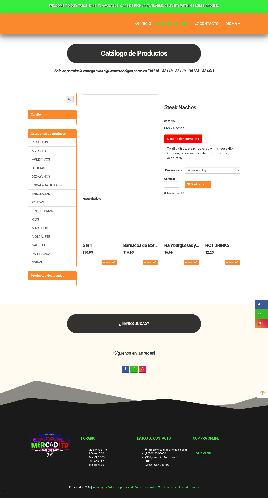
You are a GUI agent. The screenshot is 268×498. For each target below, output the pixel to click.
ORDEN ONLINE (173, 23)
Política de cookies (145, 487)
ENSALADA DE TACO (47, 185)
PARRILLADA (41, 254)
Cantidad (169, 178)
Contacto (207, 23)
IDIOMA (232, 23)
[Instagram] (142, 369)
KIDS (35, 219)
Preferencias (173, 170)
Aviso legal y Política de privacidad (112, 487)
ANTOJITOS (40, 151)
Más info (109, 262)
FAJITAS (38, 202)
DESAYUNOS (41, 176)
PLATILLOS (40, 142)
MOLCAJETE (41, 237)
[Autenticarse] (4, 490)
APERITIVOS (41, 159)
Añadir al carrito (198, 184)
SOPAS (37, 262)
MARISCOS (40, 228)
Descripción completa (183, 139)
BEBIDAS (38, 168)
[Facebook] (125, 369)
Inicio (143, 23)
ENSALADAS (41, 194)
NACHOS (38, 245)
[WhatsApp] (134, 369)
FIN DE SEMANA (44, 211)
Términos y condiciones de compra (178, 487)
